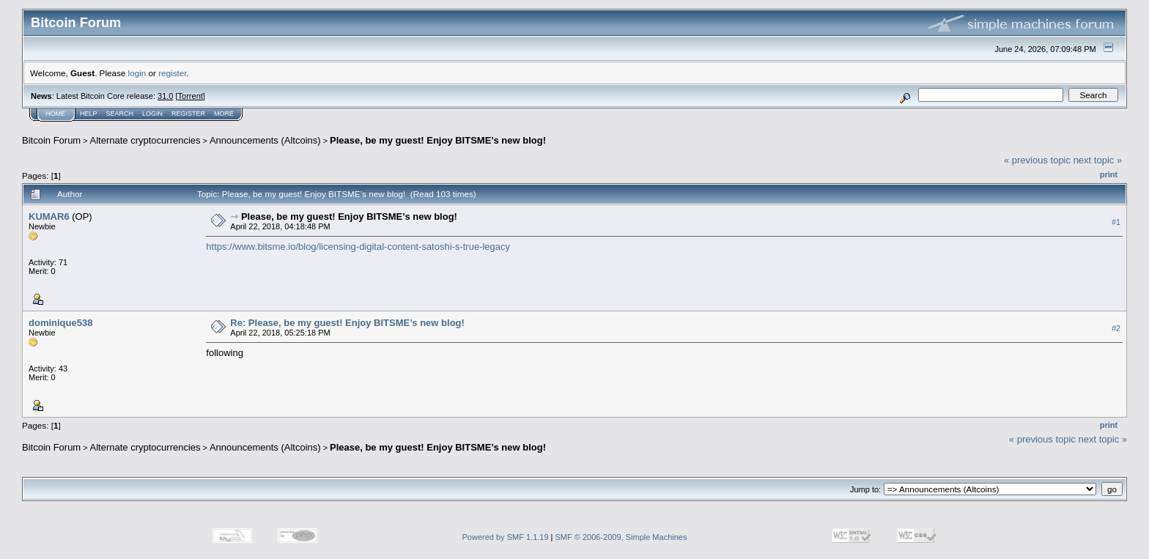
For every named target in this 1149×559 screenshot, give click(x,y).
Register (188, 113)
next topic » (1098, 160)
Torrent (190, 96)
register (172, 73)
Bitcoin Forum (51, 140)
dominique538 (60, 322)
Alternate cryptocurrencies (145, 140)
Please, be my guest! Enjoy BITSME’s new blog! (438, 140)
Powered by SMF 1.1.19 (505, 537)
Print (1108, 174)
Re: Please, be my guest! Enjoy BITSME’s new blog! (347, 322)
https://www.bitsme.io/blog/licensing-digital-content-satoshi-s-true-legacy (358, 246)
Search (120, 113)
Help (88, 113)
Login (152, 113)
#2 (1116, 328)
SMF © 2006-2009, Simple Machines (621, 537)
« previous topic (1037, 160)
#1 (1116, 222)
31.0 (165, 96)
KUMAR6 (49, 216)
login (137, 73)
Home (55, 113)
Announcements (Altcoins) (265, 140)
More (224, 113)
